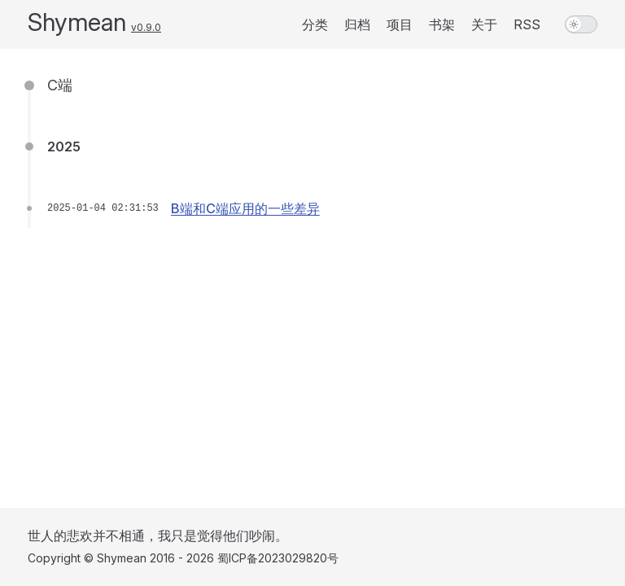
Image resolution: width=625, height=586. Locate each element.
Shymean (77, 22)
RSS (527, 24)
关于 (484, 24)
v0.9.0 (146, 27)
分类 (315, 24)
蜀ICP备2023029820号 (278, 558)
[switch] (581, 24)
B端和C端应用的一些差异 (245, 208)
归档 (357, 24)
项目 (400, 24)
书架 (442, 24)
